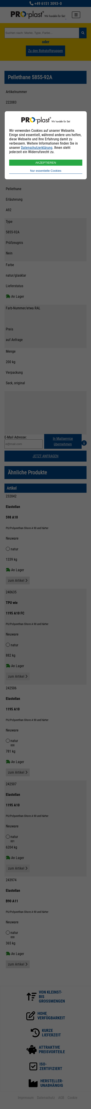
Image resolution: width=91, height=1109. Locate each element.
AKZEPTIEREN (45, 162)
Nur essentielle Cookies (45, 170)
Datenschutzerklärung (36, 147)
